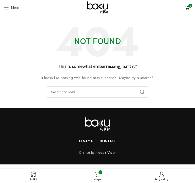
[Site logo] (97, 7)
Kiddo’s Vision (105, 152)
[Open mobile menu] (11, 8)
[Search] (97, 92)
